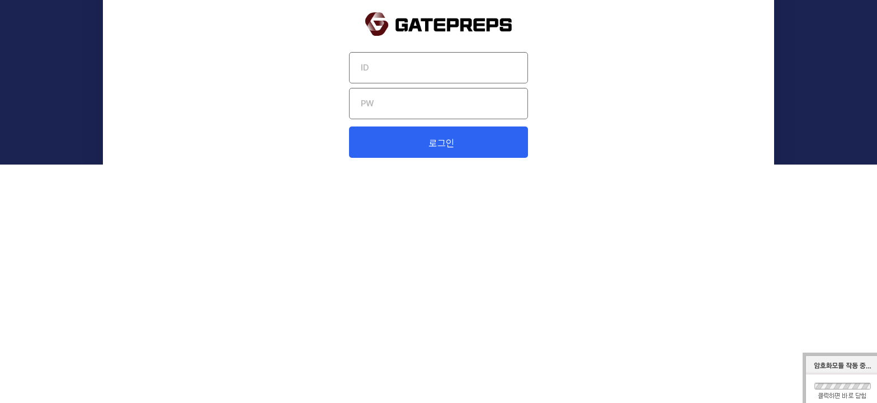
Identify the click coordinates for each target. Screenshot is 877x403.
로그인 (441, 262)
